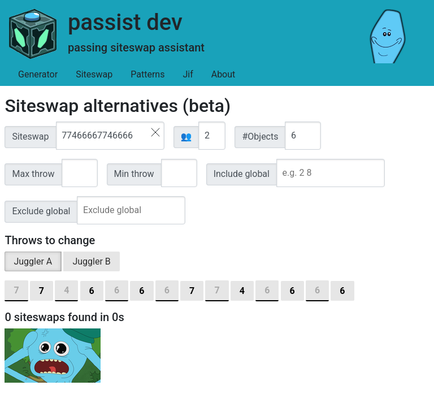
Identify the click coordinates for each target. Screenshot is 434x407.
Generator (38, 74)
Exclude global (41, 211)
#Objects (260, 136)
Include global (242, 173)
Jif (188, 74)
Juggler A (33, 261)
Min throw (134, 173)
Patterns (147, 74)
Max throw (33, 173)
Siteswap (94, 74)
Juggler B (91, 261)
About (223, 74)
